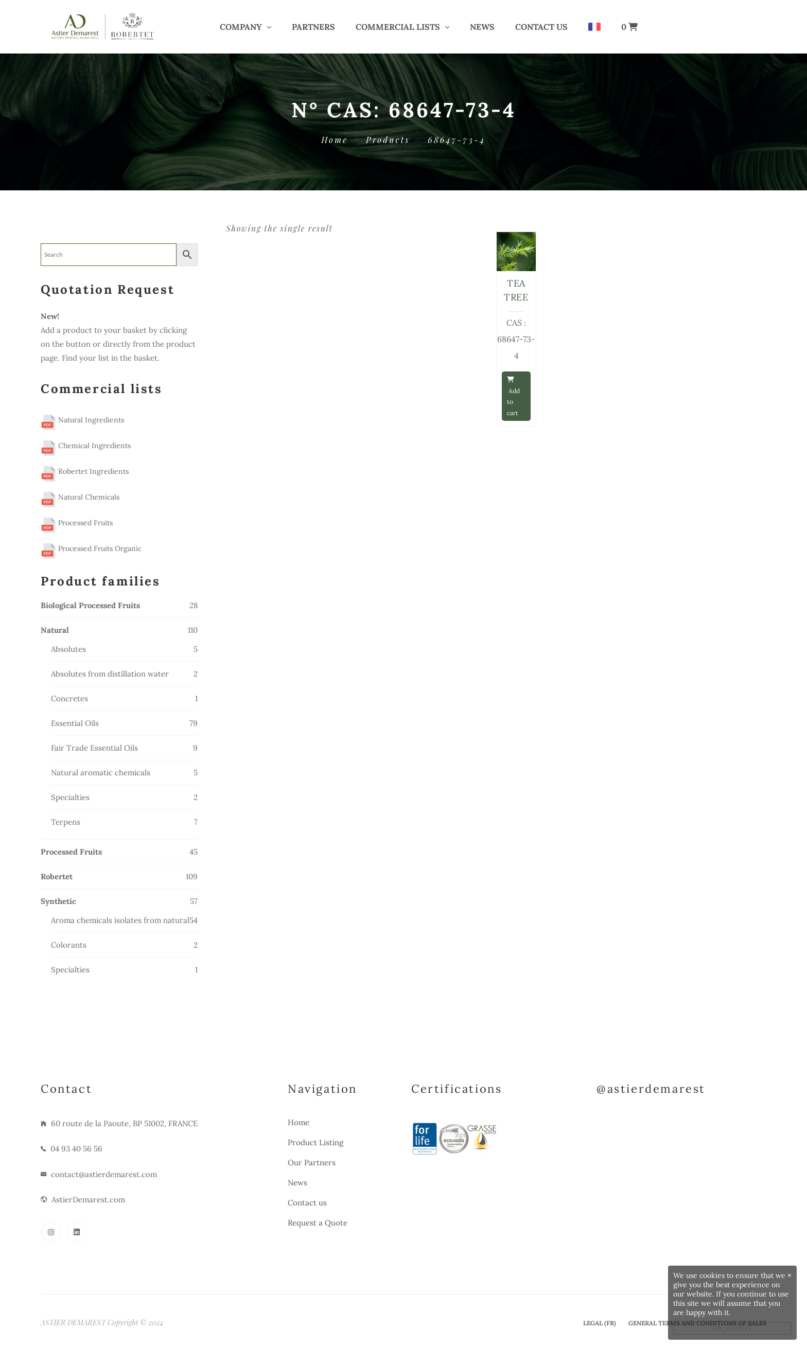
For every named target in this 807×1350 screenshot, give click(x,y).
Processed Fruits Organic (91, 548)
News (482, 27)
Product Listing (315, 1142)
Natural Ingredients (82, 419)
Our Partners (312, 1162)
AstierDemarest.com (88, 1199)
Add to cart (513, 397)
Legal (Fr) (599, 1323)
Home (334, 139)
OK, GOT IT (732, 1328)
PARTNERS (313, 27)
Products (388, 139)
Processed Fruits (77, 522)
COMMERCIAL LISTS (398, 27)
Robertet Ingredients (85, 471)
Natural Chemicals (80, 497)
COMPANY (241, 27)
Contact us (541, 27)
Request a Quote (317, 1223)
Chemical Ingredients (86, 445)
